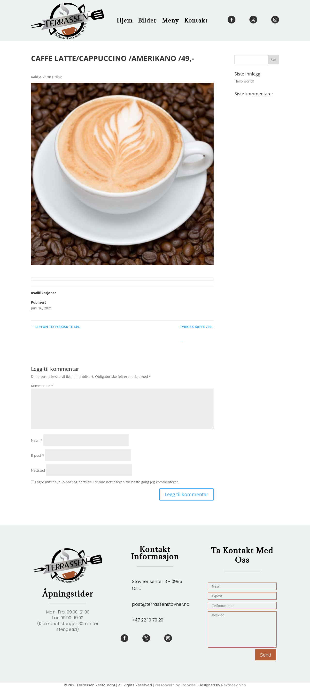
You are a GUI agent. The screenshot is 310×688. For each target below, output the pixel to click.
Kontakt (196, 20)
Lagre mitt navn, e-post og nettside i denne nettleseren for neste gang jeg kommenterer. (107, 482)
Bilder (147, 20)
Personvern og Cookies (175, 685)
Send (265, 654)
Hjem (125, 20)
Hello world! (244, 81)
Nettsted (38, 470)
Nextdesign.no (233, 685)
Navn (36, 440)
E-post (37, 455)
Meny (170, 20)
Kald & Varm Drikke (46, 77)
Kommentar (42, 385)
